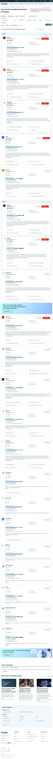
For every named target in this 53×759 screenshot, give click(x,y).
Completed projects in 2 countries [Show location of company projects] (13, 299)
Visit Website (45, 38)
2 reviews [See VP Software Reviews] (13, 274)
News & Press (16, 738)
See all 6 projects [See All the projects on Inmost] (8, 398)
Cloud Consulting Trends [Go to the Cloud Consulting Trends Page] (32, 16)
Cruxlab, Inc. (8, 316)
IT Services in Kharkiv (7, 711)
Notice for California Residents (6, 751)
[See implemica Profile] (3, 441)
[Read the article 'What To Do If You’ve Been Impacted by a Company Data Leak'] (44, 690)
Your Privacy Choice (4, 749)
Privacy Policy (3, 747)
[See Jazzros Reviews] (9, 412)
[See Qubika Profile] (4, 38)
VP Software (8, 272)
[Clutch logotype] (4, 732)
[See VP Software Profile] (3, 273)
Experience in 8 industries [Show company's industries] (35, 97)
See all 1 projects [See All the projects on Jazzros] (8, 428)
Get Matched (49, 24)
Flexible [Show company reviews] (9, 340)
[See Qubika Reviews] (10, 38)
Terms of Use (3, 753)
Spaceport (7, 348)
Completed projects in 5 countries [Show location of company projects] (36, 64)
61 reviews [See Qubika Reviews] (14, 38)
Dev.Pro (7, 169)
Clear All (21, 25)
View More (5, 724)
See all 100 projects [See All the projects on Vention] (10, 258)
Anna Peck (11, 693)
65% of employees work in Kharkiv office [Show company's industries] (14, 492)
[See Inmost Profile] (3, 379)
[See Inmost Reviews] (9, 380)
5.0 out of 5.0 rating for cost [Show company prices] (35, 296)
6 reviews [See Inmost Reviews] (13, 380)
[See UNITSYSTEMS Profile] (3, 566)
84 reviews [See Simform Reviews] (14, 206)
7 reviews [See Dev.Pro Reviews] (13, 171)
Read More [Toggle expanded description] (5, 671)
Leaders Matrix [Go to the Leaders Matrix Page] (10, 16)
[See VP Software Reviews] (9, 274)
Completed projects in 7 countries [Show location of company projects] (13, 164)
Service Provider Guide (45, 741)
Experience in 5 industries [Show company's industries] (35, 193)
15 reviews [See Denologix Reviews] (14, 103)
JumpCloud (5, 716)
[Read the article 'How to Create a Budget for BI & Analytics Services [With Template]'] (9, 690)
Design (25, 3)
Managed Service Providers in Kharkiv (26, 711)
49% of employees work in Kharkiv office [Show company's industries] (37, 343)
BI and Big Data (6, 718)
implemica (7, 441)
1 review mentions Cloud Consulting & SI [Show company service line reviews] (14, 402)
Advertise (42, 738)
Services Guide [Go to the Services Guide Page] (22, 16)
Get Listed (42, 734)
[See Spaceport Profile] (3, 349)
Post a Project (49, 3)
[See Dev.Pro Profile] (3, 170)
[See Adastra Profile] (4, 70)
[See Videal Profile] (3, 587)
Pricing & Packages (38, 3)
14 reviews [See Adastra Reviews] (14, 70)
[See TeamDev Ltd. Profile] (3, 519)
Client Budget (21, 20)
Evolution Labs (8, 628)
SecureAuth (22, 716)
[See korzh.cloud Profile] (3, 498)
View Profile (38, 38)
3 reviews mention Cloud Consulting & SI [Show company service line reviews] (15, 97)
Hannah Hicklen (29, 693)
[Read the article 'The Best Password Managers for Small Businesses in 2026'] (26, 690)
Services (15, 20)
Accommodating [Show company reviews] (10, 161)
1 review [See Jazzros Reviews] (13, 412)
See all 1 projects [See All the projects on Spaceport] (8, 366)
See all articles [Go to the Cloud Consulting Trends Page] (49, 676)
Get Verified (43, 736)
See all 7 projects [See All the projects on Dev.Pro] (8, 189)
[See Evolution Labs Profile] (3, 629)
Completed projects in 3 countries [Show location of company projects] (13, 343)
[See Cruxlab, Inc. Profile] (3, 317)
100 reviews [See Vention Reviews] (15, 239)
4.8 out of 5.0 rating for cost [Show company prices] (35, 340)
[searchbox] (7, 20)
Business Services (30, 3)
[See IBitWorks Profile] (3, 545)
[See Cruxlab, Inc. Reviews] (9, 318)
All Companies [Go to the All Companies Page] (3, 16)
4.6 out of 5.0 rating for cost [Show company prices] (13, 64)
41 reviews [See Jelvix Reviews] (13, 138)
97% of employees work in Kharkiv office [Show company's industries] (37, 299)
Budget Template (10, 699)
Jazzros (7, 410)
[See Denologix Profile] (4, 102)
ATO (36, 718)
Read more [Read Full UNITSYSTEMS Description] (7, 582)
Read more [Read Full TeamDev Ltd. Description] (7, 535)
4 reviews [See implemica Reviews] (13, 442)
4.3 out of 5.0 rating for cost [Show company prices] (12, 467)
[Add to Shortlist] (50, 37)
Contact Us (3, 740)
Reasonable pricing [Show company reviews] (11, 464)
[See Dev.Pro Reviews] (9, 171)
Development (11, 3)
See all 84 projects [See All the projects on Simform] (10, 225)
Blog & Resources (30, 738)
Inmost (7, 378)
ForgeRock (21, 718)
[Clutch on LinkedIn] (10, 743)
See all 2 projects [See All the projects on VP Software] (8, 292)
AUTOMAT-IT (8, 472)
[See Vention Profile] (4, 238)
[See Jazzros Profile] (3, 411)
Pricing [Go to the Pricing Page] (16, 16)
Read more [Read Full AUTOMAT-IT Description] (7, 488)
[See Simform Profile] (4, 205)
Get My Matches (7, 311)
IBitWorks (7, 545)
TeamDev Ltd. (8, 518)
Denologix (9, 102)
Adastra (8, 69)
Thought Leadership (29, 700)
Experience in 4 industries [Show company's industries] (35, 402)
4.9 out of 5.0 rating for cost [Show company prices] (35, 161)
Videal (6, 587)
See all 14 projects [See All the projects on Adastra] (10, 89)
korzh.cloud (8, 498)
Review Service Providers (31, 736)
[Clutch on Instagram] (6, 743)
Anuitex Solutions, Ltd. (10, 607)
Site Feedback (3, 738)
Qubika (8, 37)
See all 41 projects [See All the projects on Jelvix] (8, 157)
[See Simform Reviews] (10, 206)
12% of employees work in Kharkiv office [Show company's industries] (37, 164)
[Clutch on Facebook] (1, 743)
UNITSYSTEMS (8, 565)
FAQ (15, 743)
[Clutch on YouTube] (8, 743)
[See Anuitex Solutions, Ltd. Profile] (3, 608)
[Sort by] (45, 29)
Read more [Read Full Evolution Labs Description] (7, 645)
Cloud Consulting (6, 720)
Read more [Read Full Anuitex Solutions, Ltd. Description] (7, 623)
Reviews (40, 20)
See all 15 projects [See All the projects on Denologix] (10, 122)
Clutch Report (45, 701)
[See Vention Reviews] (10, 239)
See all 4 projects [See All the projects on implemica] (8, 460)
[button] (15, 20)
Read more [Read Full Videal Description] (7, 603)
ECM (36, 716)
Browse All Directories (31, 734)
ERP (20, 720)
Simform (9, 205)
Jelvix (6, 136)
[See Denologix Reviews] (10, 103)
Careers (15, 736)
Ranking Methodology (18, 741)
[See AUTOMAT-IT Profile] (3, 473)
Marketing (21, 3)
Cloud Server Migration (40, 720)
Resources (44, 3)
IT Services (17, 3)
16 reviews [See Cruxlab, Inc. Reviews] (13, 318)
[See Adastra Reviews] (10, 70)
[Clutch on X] (4, 743)
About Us (15, 734)
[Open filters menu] (48, 20)
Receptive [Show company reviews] (9, 193)
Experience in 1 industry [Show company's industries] (11, 296)
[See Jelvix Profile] (3, 137)
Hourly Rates (29, 20)
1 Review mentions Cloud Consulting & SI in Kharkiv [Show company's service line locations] (39, 373)
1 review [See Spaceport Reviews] (13, 350)
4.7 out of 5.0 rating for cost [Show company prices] (12, 196)
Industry (35, 20)
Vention (8, 238)
